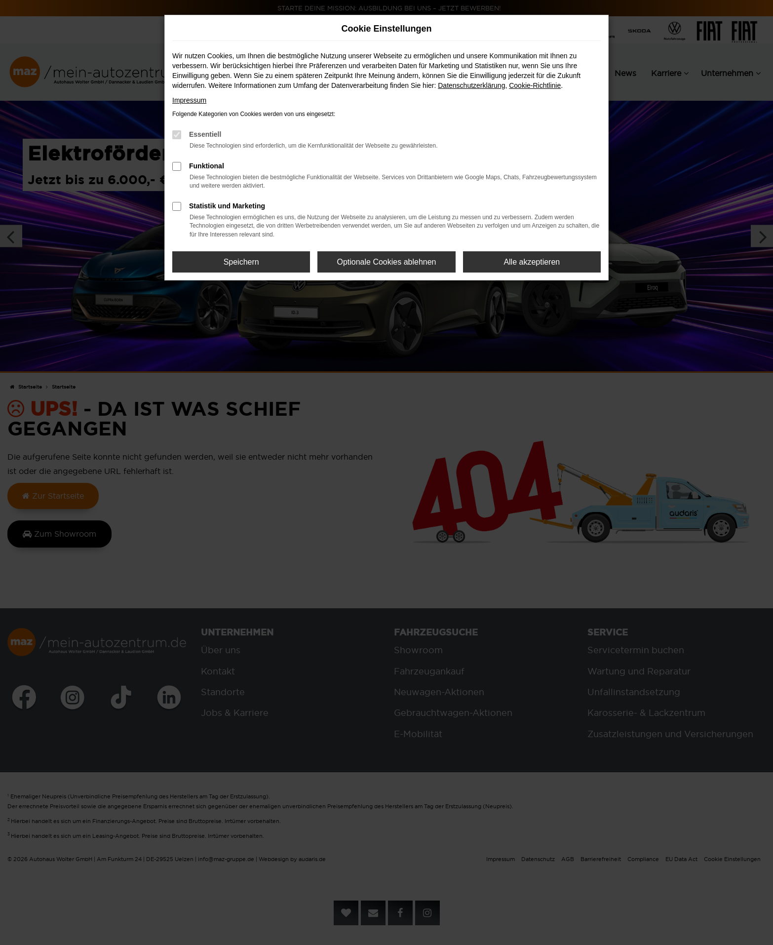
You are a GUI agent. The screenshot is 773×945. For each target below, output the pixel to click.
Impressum (189, 100)
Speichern (241, 262)
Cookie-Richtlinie (535, 85)
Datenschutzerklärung (471, 85)
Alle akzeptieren (531, 262)
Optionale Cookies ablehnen (386, 262)
